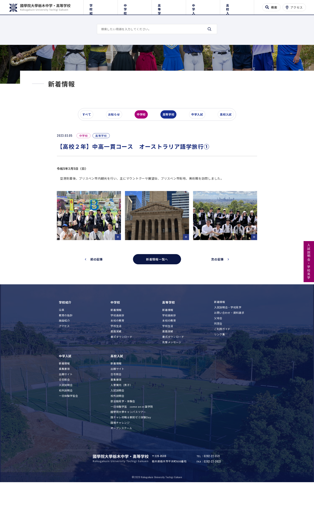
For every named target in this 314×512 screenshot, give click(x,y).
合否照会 (64, 403)
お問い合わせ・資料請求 (229, 336)
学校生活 (116, 349)
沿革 (61, 333)
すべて (88, 139)
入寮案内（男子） (121, 408)
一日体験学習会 (68, 419)
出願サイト (65, 397)
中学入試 (203, 6)
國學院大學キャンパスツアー (128, 435)
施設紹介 (64, 344)
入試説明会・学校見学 (309, 261)
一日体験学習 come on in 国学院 (132, 430)
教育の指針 (65, 338)
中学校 (134, 6)
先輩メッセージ (171, 365)
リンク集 (219, 357)
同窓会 (218, 347)
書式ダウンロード (121, 360)
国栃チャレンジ (120, 446)
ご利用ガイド (222, 352)
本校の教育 (117, 344)
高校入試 (237, 6)
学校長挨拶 (117, 338)
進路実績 (116, 355)
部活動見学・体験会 (123, 424)
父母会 (218, 341)
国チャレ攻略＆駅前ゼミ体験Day (131, 441)
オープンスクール (121, 451)
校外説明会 (65, 413)
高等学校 (168, 6)
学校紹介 (100, 6)
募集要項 (64, 392)
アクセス (64, 349)
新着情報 (116, 333)
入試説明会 (65, 408)
